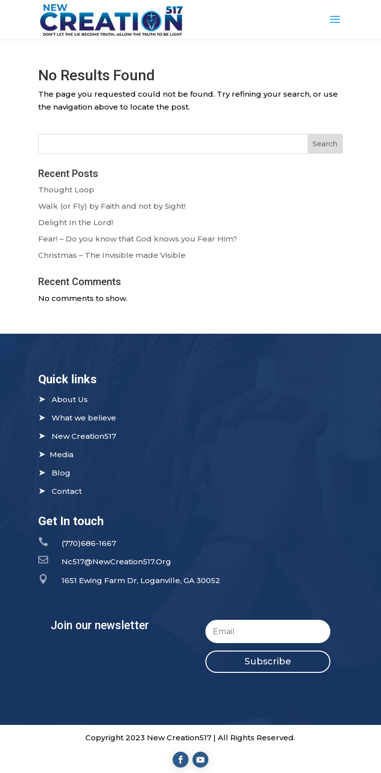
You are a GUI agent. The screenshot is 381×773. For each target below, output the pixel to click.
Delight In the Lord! (75, 222)
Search (325, 143)
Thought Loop (66, 189)
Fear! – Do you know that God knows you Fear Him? (137, 238)
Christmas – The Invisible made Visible (112, 255)
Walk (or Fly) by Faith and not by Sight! (112, 206)
